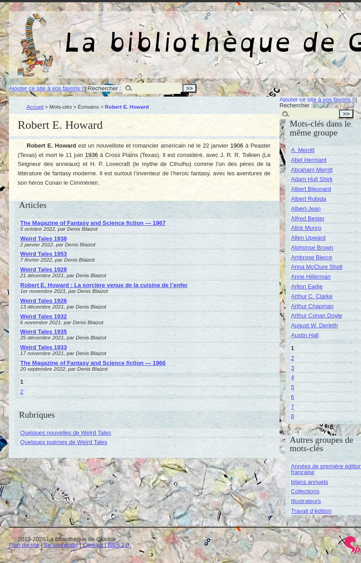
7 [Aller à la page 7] (292, 406)
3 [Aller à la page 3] (292, 367)
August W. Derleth (314, 325)
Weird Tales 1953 (43, 253)
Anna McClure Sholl (316, 266)
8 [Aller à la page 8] (292, 416)
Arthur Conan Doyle (316, 315)
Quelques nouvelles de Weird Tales (65, 432)
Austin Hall (305, 335)
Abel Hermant (308, 160)
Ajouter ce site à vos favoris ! (46, 88)
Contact (93, 545)
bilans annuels (309, 481)
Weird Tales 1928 (43, 269)
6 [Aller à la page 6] (292, 397)
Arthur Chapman (312, 306)
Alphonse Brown (312, 247)
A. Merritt (302, 150)
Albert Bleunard (311, 189)
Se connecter (61, 545)
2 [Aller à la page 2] (21, 391)
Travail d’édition (311, 511)
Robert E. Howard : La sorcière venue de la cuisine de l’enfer (103, 285)
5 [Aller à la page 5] (292, 387)
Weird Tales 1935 (43, 331)
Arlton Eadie (307, 286)
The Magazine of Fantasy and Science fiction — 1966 (93, 363)
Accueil (35, 107)
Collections (305, 491)
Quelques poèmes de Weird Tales (63, 442)
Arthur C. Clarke (311, 296)
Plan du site (24, 545)
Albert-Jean (305, 208)
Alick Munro (306, 227)
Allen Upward (308, 237)
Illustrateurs (306, 501)
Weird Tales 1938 (43, 238)
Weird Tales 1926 (43, 300)
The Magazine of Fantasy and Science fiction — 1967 (93, 223)
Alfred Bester (307, 218)
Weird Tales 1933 (43, 347)
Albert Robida (308, 198)
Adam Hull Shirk (311, 179)
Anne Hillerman (311, 276)
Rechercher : (104, 88)
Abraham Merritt (311, 169)
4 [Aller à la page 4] (292, 377)
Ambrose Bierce (311, 257)
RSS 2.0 (118, 545)
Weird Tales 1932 (43, 316)
